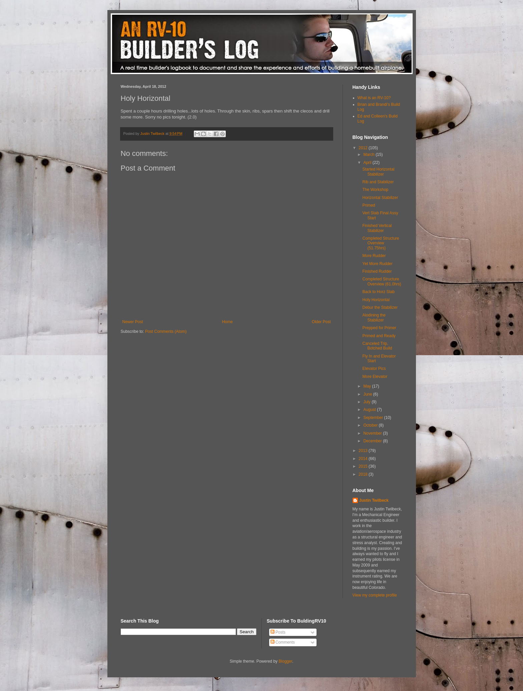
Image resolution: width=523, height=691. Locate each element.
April (367, 162)
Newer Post (132, 321)
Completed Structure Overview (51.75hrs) (380, 243)
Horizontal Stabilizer (380, 197)
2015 (364, 466)
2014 (364, 458)
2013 (364, 450)
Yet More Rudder (377, 263)
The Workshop (375, 189)
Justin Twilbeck (374, 500)
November (373, 433)
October (371, 425)
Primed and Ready (378, 335)
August (370, 409)
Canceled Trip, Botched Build (377, 346)
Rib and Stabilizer (378, 182)
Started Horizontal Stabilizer (378, 171)
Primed (368, 205)
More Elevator (374, 376)
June (368, 394)
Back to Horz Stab (378, 291)
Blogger (285, 661)
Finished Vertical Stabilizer (377, 228)
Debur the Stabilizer (379, 307)
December (373, 441)
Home (227, 321)
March (369, 154)
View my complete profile (375, 595)
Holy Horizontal (375, 299)
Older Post (321, 321)
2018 (364, 474)
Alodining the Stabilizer (373, 317)
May (367, 386)
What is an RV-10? (374, 97)
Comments (283, 642)
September (373, 417)
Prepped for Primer (379, 327)
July (367, 402)
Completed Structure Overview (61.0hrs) (381, 281)
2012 (364, 148)
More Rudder (374, 255)
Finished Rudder (377, 271)
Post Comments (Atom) (166, 331)
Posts (278, 632)
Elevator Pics (374, 368)
